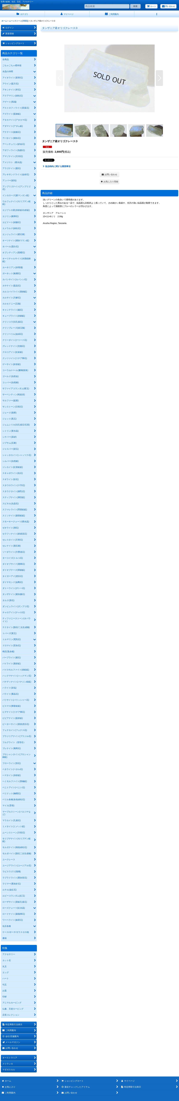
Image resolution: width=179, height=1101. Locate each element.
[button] (156, 14)
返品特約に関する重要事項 (56, 166)
